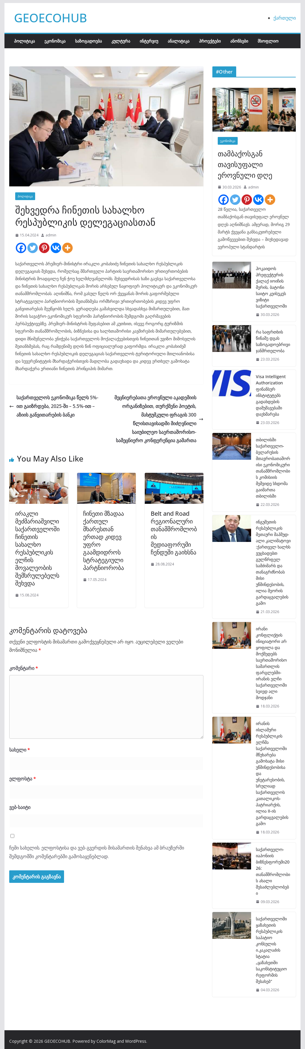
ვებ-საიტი (19, 807)
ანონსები (239, 41)
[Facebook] (21, 248)
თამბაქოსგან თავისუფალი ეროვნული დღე (245, 164)
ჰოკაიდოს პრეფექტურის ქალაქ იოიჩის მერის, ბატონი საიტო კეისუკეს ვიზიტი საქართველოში (271, 287)
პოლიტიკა (24, 41)
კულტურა (120, 41)
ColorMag (106, 1041)
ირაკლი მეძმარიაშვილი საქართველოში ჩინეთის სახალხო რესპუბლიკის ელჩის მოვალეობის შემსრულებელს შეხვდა (37, 548)
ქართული (284, 18)
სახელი (19, 749)
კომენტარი (23, 668)
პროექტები (210, 41)
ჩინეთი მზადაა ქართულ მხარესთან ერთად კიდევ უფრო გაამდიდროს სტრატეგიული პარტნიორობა (103, 540)
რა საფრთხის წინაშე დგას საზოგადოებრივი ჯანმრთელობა (273, 341)
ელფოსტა (22, 778)
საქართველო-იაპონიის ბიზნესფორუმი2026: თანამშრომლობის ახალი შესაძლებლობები (273, 871)
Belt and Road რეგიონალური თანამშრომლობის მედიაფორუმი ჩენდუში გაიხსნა (174, 532)
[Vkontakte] (56, 248)
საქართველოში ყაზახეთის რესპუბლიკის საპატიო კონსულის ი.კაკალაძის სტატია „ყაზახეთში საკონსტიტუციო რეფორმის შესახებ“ (271, 950)
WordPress (135, 1041)
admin (51, 235)
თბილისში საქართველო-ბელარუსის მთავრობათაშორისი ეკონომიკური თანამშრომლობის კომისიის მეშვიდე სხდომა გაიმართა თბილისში (273, 468)
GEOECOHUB (50, 18)
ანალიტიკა (178, 41)
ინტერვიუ (149, 41)
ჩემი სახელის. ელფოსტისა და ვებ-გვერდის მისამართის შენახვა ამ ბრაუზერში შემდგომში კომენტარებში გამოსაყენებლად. (96, 852)
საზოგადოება (88, 41)
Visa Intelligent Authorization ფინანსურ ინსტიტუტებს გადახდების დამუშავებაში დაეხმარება (271, 395)
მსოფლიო (268, 41)
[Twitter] (32, 248)
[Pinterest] (44, 248)
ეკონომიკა (55, 41)
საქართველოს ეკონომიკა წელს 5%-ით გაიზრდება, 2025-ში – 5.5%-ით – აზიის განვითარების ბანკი (53, 406)
